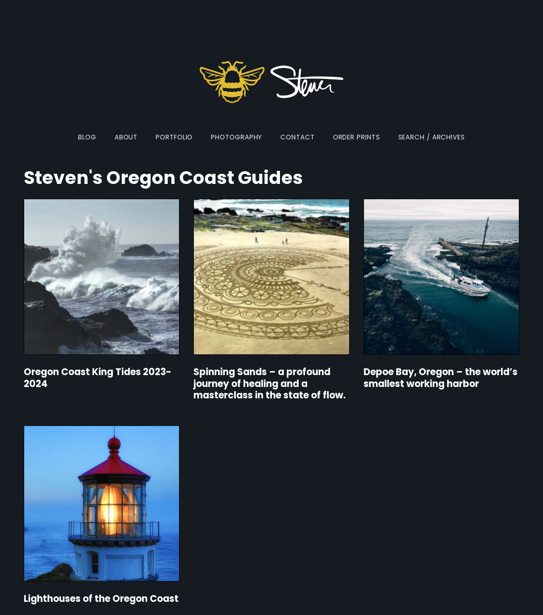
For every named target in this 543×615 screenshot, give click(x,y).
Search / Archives (431, 137)
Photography (236, 137)
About (126, 137)
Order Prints (356, 137)
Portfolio (174, 137)
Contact (297, 137)
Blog (87, 137)
